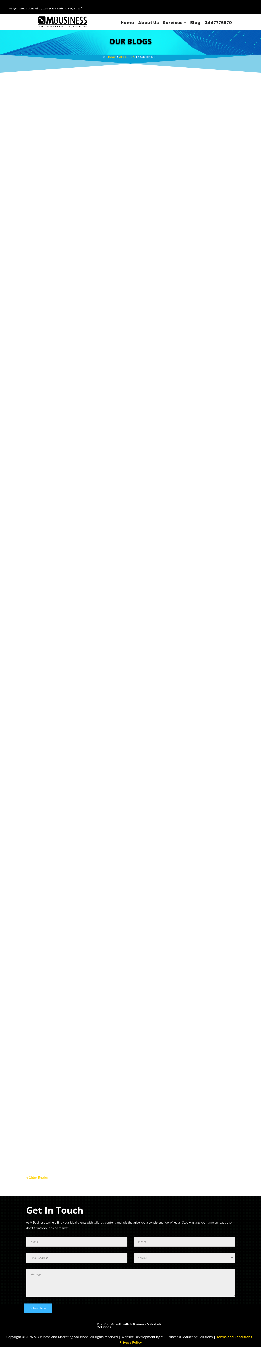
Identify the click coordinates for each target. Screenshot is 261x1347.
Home (127, 23)
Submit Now (38, 1308)
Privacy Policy (130, 1342)
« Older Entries (37, 1177)
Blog (195, 23)
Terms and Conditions (234, 1337)
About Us (148, 23)
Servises (173, 23)
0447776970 (218, 23)
